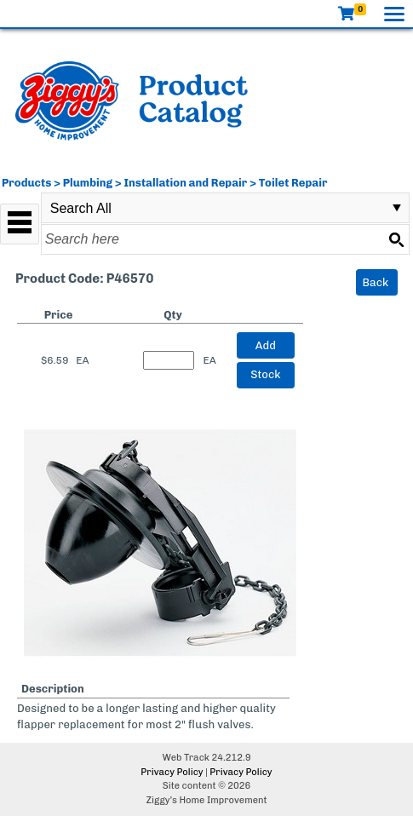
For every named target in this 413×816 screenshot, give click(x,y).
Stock (265, 374)
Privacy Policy (172, 772)
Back (376, 282)
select (397, 207)
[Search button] (396, 239)
